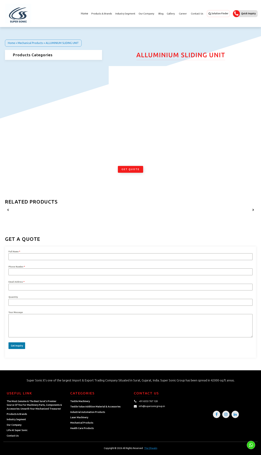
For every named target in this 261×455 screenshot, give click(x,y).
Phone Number (16, 267)
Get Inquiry (17, 345)
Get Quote (130, 169)
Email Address (16, 282)
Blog (160, 13)
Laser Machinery (79, 417)
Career (183, 13)
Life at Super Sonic (17, 430)
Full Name (14, 251)
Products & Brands (17, 413)
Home (84, 13)
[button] (218, 13)
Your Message (15, 312)
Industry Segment (125, 13)
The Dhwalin (150, 448)
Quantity (13, 297)
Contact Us (197, 13)
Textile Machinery (80, 401)
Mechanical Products (30, 42)
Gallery (171, 13)
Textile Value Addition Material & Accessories (95, 406)
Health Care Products (82, 428)
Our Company (146, 13)
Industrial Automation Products (87, 411)
